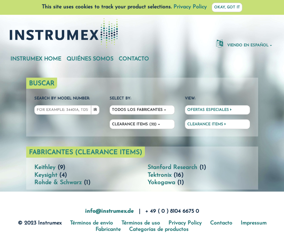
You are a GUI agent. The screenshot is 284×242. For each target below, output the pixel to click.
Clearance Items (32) (134, 124)
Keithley (44, 167)
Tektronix (159, 175)
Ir (95, 110)
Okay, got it (227, 7)
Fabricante (108, 229)
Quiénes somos (90, 59)
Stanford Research (172, 167)
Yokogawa (161, 183)
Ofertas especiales (209, 110)
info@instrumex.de (109, 211)
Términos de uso (140, 223)
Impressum (254, 223)
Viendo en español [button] (242, 43)
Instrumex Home (35, 59)
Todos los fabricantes (137, 110)
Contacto (134, 59)
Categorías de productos (159, 229)
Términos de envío (91, 223)
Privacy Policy (190, 7)
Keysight (45, 175)
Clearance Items (206, 124)
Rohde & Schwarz (58, 183)
